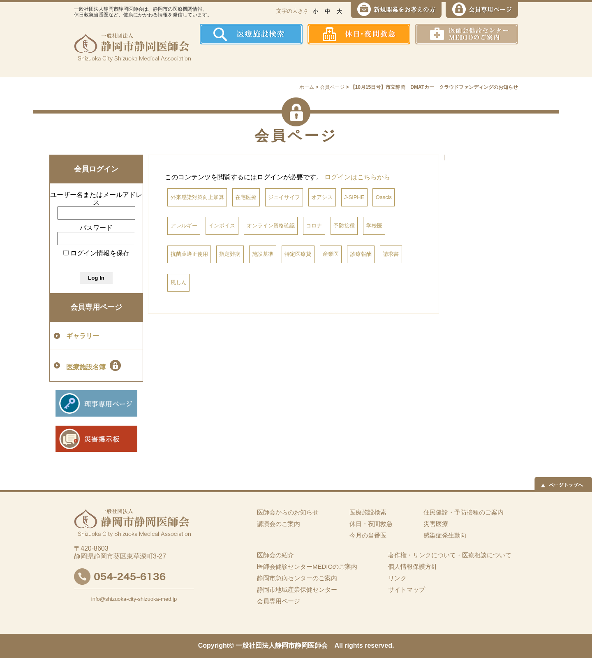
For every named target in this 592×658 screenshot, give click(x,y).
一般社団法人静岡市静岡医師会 (282, 645)
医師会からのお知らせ (288, 512)
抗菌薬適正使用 (189, 254)
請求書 (391, 254)
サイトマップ (406, 589)
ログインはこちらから (357, 177)
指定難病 (229, 254)
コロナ (314, 225)
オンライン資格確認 (271, 225)
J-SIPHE (354, 197)
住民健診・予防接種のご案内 (319, 60)
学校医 (374, 225)
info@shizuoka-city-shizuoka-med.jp (134, 599)
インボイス (221, 225)
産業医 (331, 254)
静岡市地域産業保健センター (297, 589)
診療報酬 (361, 254)
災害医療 (432, 60)
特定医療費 (297, 254)
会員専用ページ (96, 307)
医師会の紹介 (259, 60)
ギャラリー (82, 335)
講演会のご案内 (278, 523)
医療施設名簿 (93, 365)
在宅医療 (246, 197)
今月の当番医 (367, 535)
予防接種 (344, 225)
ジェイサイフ (284, 197)
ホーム (216, 60)
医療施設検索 (367, 512)
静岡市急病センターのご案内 (297, 578)
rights (354, 645)
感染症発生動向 (380, 60)
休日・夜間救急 (371, 523)
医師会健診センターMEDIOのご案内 (307, 566)
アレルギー (184, 225)
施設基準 (262, 254)
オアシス (322, 197)
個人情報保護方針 (412, 566)
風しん (179, 282)
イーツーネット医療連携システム (486, 60)
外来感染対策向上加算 (197, 197)
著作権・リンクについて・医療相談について (449, 554)
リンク (397, 578)
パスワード (96, 227)
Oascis (384, 197)
